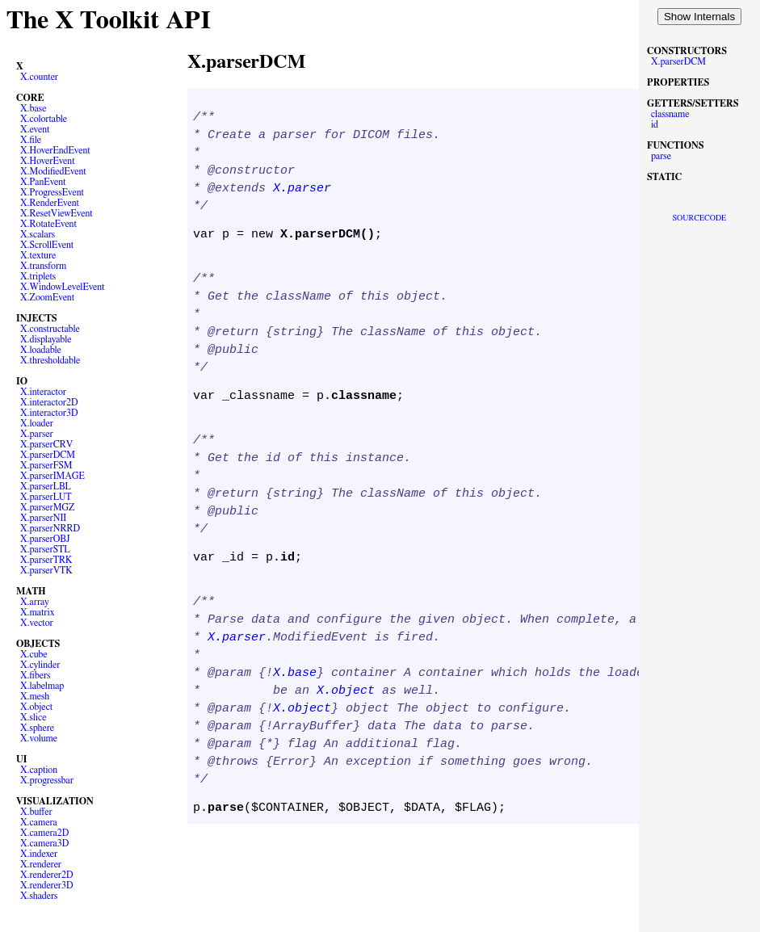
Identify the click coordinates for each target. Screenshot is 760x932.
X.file (30, 140)
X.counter (39, 77)
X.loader (36, 423)
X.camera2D (44, 833)
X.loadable (40, 350)
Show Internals (699, 16)
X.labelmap (42, 686)
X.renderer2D (46, 875)
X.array (34, 602)
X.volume (38, 738)
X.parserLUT (46, 497)
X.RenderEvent (49, 203)
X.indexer (38, 854)
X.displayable (46, 339)
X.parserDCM (47, 455)
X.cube (34, 654)
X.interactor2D (49, 402)
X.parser (36, 434)
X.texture (38, 255)
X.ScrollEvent (46, 245)
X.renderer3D (46, 885)
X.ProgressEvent (52, 192)
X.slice (33, 717)
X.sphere (37, 728)
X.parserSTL (45, 549)
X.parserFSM (46, 465)
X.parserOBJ (45, 539)
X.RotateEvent (48, 224)
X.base (33, 108)
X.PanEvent (42, 182)
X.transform (43, 266)
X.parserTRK (46, 560)
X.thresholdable (50, 360)
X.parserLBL (45, 486)
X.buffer (36, 812)
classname (670, 114)
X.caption (38, 770)
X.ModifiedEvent (53, 171)
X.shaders (38, 896)
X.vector (36, 623)
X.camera (38, 822)
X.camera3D (44, 843)
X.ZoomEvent (47, 297)
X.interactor (43, 392)
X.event (34, 129)
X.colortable (43, 119)
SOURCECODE (699, 218)
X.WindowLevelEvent (62, 287)
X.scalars (37, 234)
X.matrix (37, 612)
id (654, 124)
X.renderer (40, 864)
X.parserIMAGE (52, 476)
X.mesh (34, 696)
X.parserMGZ (47, 507)
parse (661, 156)
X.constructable (50, 329)
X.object (36, 707)
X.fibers (35, 675)
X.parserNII (43, 518)
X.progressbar (46, 780)
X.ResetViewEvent (56, 213)
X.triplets (38, 276)
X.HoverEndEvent (55, 150)
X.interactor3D (49, 413)
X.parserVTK (46, 570)
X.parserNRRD (50, 528)
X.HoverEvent (47, 161)
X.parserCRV (46, 444)
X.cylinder (40, 665)
